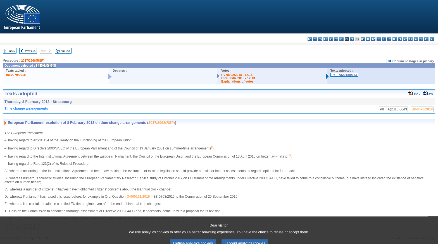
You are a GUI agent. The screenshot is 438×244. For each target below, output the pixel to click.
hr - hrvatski (363, 39)
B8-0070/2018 (16, 74)
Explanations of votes (237, 81)
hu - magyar (384, 39)
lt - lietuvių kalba (379, 39)
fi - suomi (426, 39)
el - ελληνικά (341, 39)
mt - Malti (389, 39)
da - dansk (325, 39)
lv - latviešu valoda (373, 39)
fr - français (352, 39)
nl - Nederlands (394, 39)
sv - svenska (432, 39)
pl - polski (400, 39)
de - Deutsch (331, 39)
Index (12, 50)
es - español (315, 39)
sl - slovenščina (421, 39)
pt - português (405, 39)
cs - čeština (320, 39)
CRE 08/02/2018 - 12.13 (238, 78)
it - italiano (368, 39)
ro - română (410, 39)
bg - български (310, 39)
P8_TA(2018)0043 (344, 74)
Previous (30, 50)
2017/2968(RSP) (32, 60)
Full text (65, 50)
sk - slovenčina (416, 39)
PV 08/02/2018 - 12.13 (237, 74)
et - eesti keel (336, 39)
